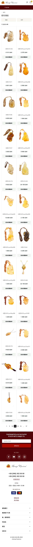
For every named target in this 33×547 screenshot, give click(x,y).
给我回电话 (16, 479)
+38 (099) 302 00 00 (16, 476)
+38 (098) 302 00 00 (16, 473)
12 (18, 426)
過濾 (4, 20)
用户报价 (16, 500)
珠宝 (4, 12)
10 (12, 426)
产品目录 (5, 7)
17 (26, 426)
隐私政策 (16, 498)
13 (20, 426)
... (23, 426)
